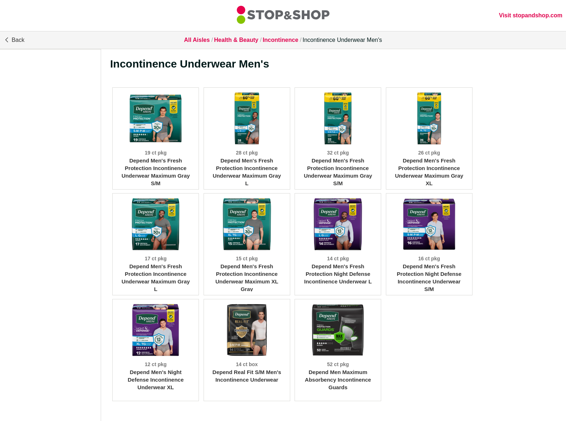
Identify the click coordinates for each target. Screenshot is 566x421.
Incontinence (281, 40)
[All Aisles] (283, 15)
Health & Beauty (236, 40)
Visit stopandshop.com (530, 15)
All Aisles (197, 40)
